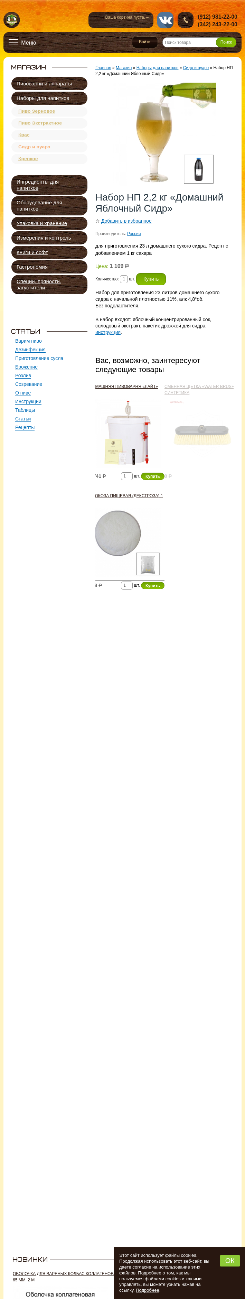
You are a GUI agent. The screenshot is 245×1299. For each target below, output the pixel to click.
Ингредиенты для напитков (38, 185)
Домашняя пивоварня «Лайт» (123, 386)
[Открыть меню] (22, 42)
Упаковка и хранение (42, 223)
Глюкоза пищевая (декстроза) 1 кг (126, 498)
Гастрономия (32, 267)
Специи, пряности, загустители (39, 284)
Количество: (107, 279)
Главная (103, 67)
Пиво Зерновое (36, 112)
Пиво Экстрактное (40, 125)
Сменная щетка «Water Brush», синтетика (201, 389)
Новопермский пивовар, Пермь (11, 20)
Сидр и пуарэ (34, 152)
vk (165, 20)
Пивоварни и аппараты (44, 83)
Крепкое (28, 166)
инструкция (108, 332)
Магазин (124, 67)
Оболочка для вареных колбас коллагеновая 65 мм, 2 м (66, 1276)
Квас (24, 139)
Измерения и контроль (44, 238)
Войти (145, 42)
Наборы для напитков (43, 98)
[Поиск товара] (199, 42)
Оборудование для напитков (39, 206)
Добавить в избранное (126, 221)
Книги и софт (32, 252)
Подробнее (147, 1290)
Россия (134, 233)
